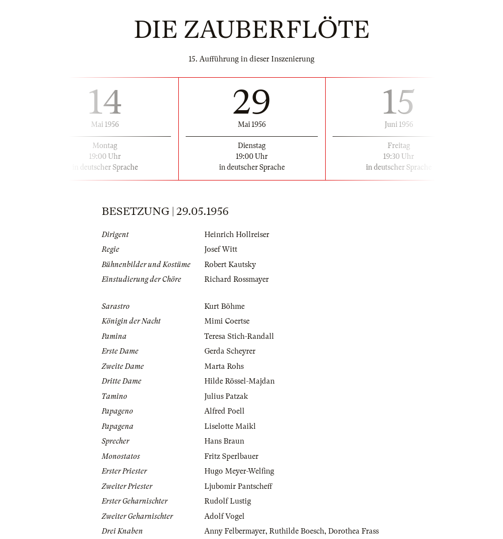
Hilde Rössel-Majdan (239, 381)
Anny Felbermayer (234, 531)
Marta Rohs (224, 366)
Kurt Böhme (224, 306)
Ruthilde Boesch (296, 531)
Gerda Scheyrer (229, 351)
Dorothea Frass (353, 531)
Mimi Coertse (227, 321)
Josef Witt (220, 249)
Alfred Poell (224, 411)
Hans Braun (224, 441)
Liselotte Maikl (230, 426)
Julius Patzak (226, 396)
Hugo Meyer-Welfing (239, 471)
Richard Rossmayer (236, 279)
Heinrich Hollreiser (236, 234)
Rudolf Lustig (227, 501)
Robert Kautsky (230, 264)
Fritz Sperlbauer (231, 456)
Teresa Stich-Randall (239, 336)
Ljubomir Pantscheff (238, 486)
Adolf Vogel (224, 516)
